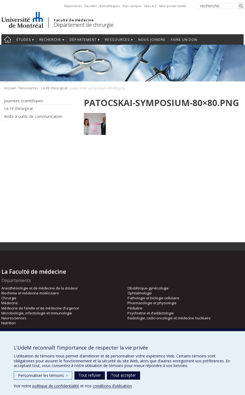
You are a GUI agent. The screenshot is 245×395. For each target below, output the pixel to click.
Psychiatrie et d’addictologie (150, 313)
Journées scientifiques (23, 100)
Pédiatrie (135, 308)
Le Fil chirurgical (54, 88)
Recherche (50, 39)
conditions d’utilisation (112, 385)
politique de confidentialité (55, 385)
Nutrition (8, 322)
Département (83, 39)
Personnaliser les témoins (43, 375)
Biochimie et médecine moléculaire (30, 293)
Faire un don (184, 39)
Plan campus (131, 6)
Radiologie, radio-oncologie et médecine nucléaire (169, 318)
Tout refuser (90, 375)
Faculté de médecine (74, 20)
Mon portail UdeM (172, 6)
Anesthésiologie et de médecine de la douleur (39, 288)
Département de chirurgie (83, 25)
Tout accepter (123, 375)
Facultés (91, 6)
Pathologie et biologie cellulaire (153, 297)
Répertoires (73, 6)
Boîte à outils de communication (33, 116)
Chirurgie (8, 297)
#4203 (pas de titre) (7, 39)
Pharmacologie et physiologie (152, 302)
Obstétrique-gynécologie (148, 288)
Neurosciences (13, 318)
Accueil (10, 88)
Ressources (117, 39)
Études (23, 39)
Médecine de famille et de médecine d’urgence (40, 308)
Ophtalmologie (139, 293)
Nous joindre (152, 39)
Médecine (9, 302)
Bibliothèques (109, 6)
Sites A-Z (150, 6)
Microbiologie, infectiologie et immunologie (36, 313)
